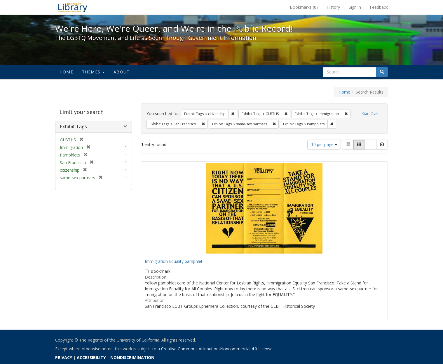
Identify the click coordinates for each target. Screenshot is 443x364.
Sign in (355, 7)
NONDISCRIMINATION (132, 357)
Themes (93, 72)
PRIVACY (63, 357)
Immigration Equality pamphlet (174, 261)
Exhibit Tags (73, 126)
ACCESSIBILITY (91, 357)
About (122, 72)
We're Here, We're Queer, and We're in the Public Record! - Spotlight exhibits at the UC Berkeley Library (73, 7)
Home (66, 72)
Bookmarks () (304, 7)
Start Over (370, 113)
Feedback (379, 7)
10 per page (324, 144)
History (333, 7)
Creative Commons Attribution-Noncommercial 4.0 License (217, 348)
